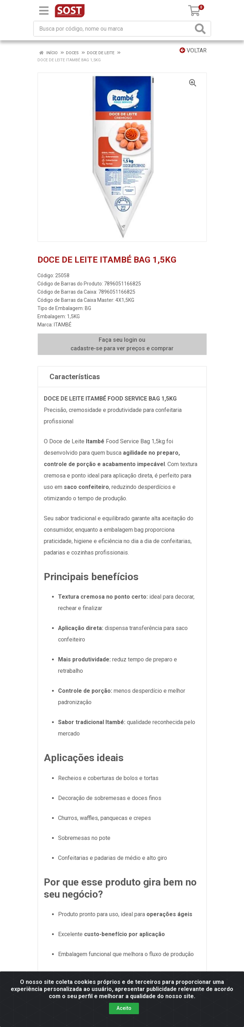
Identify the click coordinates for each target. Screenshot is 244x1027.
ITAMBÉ (63, 324)
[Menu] (43, 10)
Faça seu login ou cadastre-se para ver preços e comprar (122, 344)
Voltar (193, 50)
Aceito (123, 1008)
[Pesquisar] (202, 28)
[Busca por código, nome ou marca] (113, 28)
